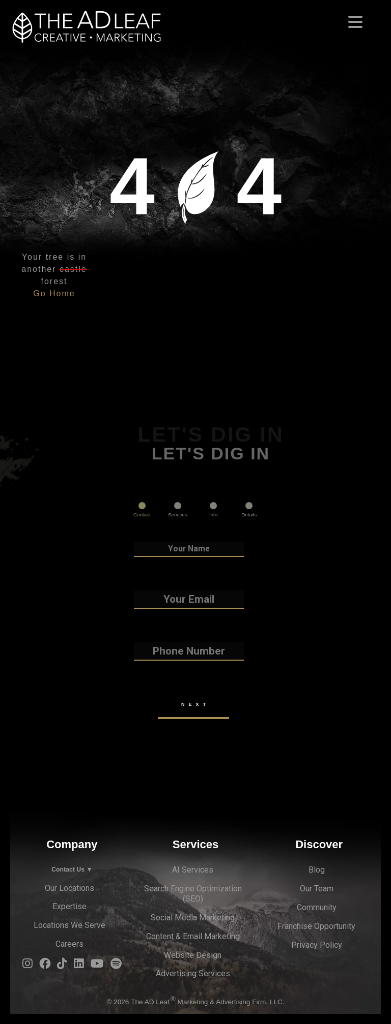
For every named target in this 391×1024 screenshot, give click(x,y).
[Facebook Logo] (44, 966)
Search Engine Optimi (182, 888)
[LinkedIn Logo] (79, 966)
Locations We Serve (69, 925)
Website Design (192, 955)
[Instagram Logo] (27, 966)
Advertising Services (193, 973)
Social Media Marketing (193, 917)
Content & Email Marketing (193, 936)
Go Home (54, 293)
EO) (196, 899)
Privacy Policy (316, 945)
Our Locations (69, 888)
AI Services (192, 870)
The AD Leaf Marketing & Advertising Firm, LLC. (207, 1002)
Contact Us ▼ (72, 869)
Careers (69, 944)
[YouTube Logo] (97, 966)
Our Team (316, 888)
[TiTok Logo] (62, 966)
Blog (317, 870)
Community (317, 907)
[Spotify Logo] (116, 966)
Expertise (69, 906)
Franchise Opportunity (316, 926)
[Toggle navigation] (195, 19)
